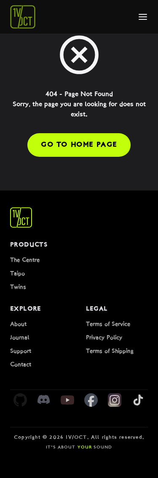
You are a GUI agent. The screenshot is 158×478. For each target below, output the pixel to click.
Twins (18, 287)
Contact (20, 365)
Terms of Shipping (110, 351)
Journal (19, 338)
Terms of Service (108, 324)
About (18, 324)
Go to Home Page (79, 145)
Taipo (17, 274)
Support (20, 351)
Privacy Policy (104, 338)
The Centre (25, 260)
